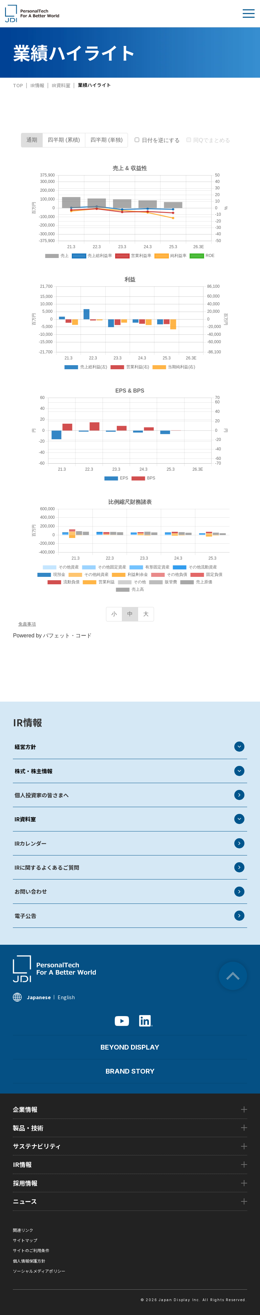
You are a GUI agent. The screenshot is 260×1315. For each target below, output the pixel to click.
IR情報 (27, 722)
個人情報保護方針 (29, 1261)
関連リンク (23, 1230)
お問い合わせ (129, 892)
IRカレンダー (129, 843)
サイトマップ (25, 1240)
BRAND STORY (130, 1071)
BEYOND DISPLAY (130, 1047)
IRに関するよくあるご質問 (129, 867)
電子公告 (129, 916)
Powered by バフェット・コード (52, 635)
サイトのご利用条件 (31, 1250)
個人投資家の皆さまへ (129, 795)
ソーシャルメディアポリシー (39, 1271)
